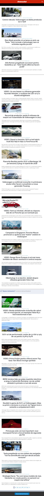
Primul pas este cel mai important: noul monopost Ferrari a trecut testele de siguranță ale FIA (22, 433)
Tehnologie (26, 451)
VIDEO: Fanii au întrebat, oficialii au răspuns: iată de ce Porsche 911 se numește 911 (22, 212)
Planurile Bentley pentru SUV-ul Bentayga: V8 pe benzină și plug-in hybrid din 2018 (22, 162)
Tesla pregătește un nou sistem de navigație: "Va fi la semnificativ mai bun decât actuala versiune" (22, 455)
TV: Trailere (27, 356)
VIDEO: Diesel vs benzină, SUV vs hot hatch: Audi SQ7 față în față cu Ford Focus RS (22, 140)
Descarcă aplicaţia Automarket (22, 493)
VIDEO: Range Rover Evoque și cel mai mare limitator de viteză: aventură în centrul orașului (22, 258)
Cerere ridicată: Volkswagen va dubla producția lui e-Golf (22, 21)
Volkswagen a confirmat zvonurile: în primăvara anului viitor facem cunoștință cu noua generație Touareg (22, 184)
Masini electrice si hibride (27, 38)
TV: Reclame (27, 89)
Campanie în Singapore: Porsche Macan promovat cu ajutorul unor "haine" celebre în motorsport (22, 235)
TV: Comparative (27, 137)
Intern (26, 377)
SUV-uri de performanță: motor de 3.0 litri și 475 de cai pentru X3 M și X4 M (22, 335)
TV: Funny (26, 255)
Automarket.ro (22, 1)
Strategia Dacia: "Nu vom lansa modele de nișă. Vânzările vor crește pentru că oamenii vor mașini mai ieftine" (22, 478)
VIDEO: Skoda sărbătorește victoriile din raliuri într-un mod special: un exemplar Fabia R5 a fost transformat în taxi (22, 312)
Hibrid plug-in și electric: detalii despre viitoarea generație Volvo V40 (22, 279)
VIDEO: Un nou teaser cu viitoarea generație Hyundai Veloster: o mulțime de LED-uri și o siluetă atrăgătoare (22, 93)
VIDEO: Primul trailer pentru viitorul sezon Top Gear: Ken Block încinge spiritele (22, 360)
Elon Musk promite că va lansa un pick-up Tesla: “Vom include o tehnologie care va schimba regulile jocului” (22, 42)
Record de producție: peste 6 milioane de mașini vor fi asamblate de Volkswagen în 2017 (22, 116)
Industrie (27, 113)
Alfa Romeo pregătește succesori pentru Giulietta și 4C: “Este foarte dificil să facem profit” (22, 65)
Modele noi (26, 159)
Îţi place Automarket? (9, 291)
